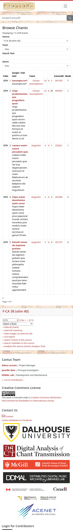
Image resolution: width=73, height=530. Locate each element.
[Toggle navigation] (65, 6)
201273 (58, 242)
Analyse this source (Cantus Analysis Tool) (24, 346)
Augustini (36, 145)
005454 (58, 90)
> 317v (30, 320)
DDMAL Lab (8, 375)
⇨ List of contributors (12, 379)
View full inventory (13, 330)
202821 (58, 145)
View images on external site (18, 333)
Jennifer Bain (9, 370)
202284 (58, 197)
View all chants (11, 327)
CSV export (9, 336)
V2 (45, 80)
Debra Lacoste (9, 365)
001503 (58, 80)
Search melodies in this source (19, 343)
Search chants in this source (18, 339)
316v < (23, 320)
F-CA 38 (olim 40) (16, 311)
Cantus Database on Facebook (17, 420)
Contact (7, 416)
